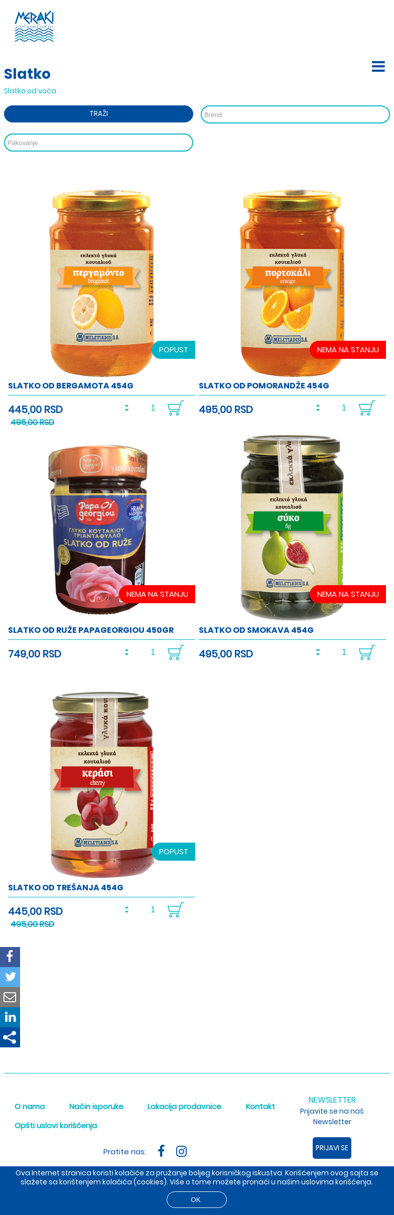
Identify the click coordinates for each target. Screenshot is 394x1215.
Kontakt (260, 1106)
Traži (98, 113)
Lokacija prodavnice (184, 1106)
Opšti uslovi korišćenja (56, 1125)
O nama (30, 1106)
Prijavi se (332, 1148)
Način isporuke (96, 1106)
